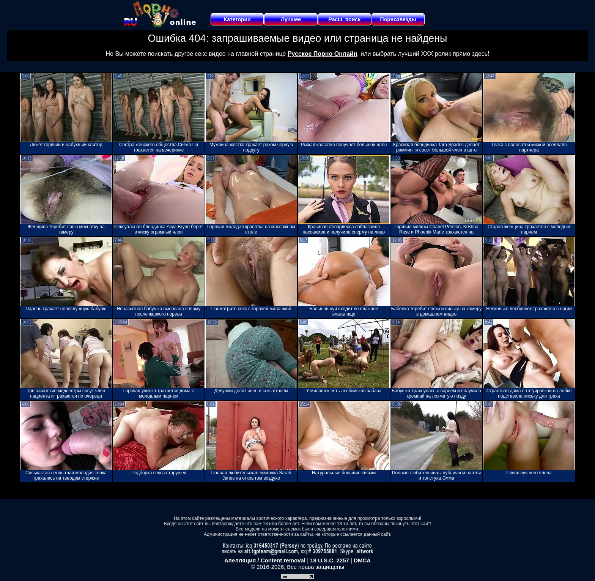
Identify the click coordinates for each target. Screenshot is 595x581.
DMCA (362, 560)
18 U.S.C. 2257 (329, 560)
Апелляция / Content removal (264, 560)
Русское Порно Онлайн (322, 54)
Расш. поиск (344, 19)
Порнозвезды (398, 19)
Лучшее (291, 19)
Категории (237, 19)
